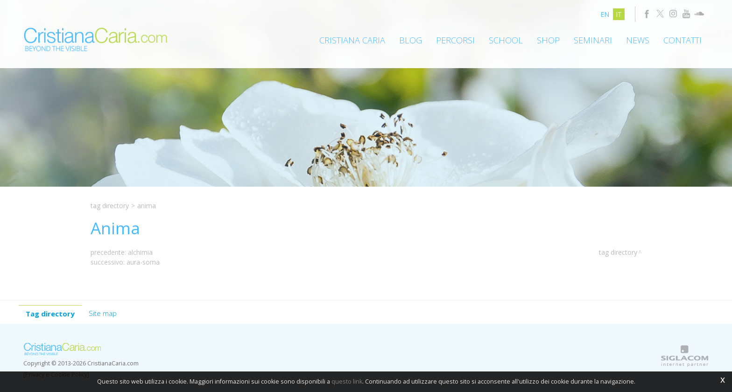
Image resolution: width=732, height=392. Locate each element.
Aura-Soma (143, 262)
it (619, 14)
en (604, 14)
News (637, 40)
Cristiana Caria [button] (352, 40)
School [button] (506, 40)
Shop (548, 40)
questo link (346, 381)
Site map (103, 313)
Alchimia (140, 252)
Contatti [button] (682, 40)
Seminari (593, 40)
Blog (410, 40)
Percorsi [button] (455, 40)
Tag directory (110, 205)
